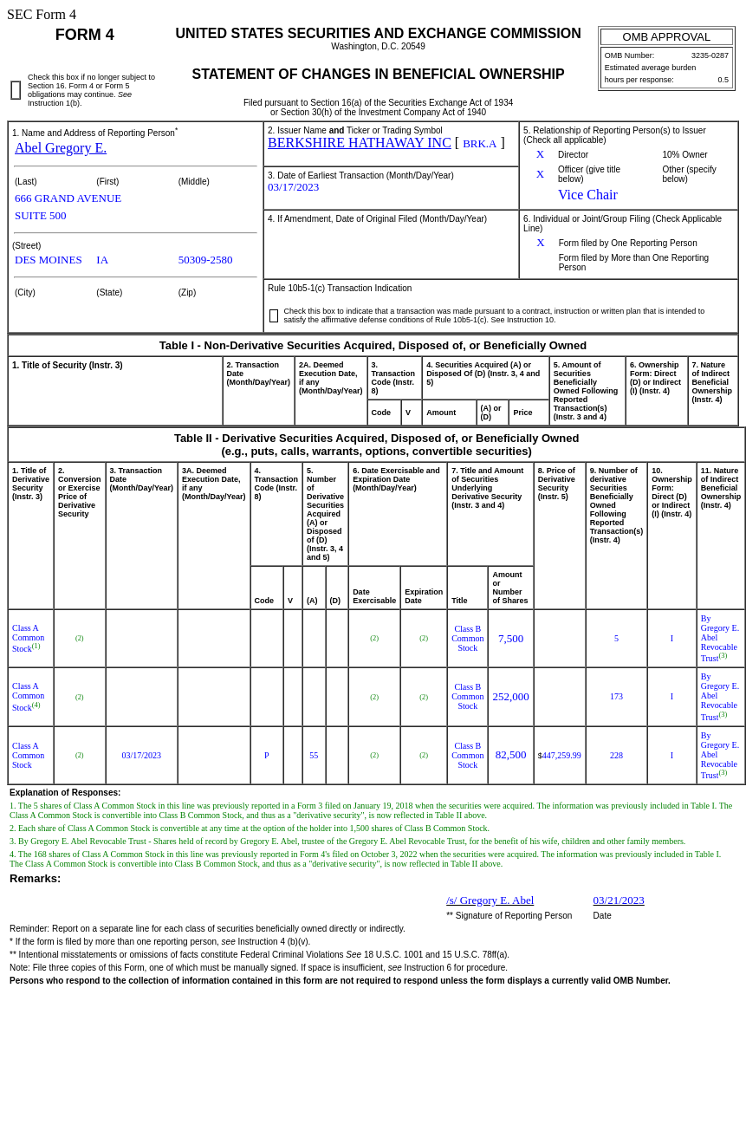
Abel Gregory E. (61, 147)
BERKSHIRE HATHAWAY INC (359, 142)
